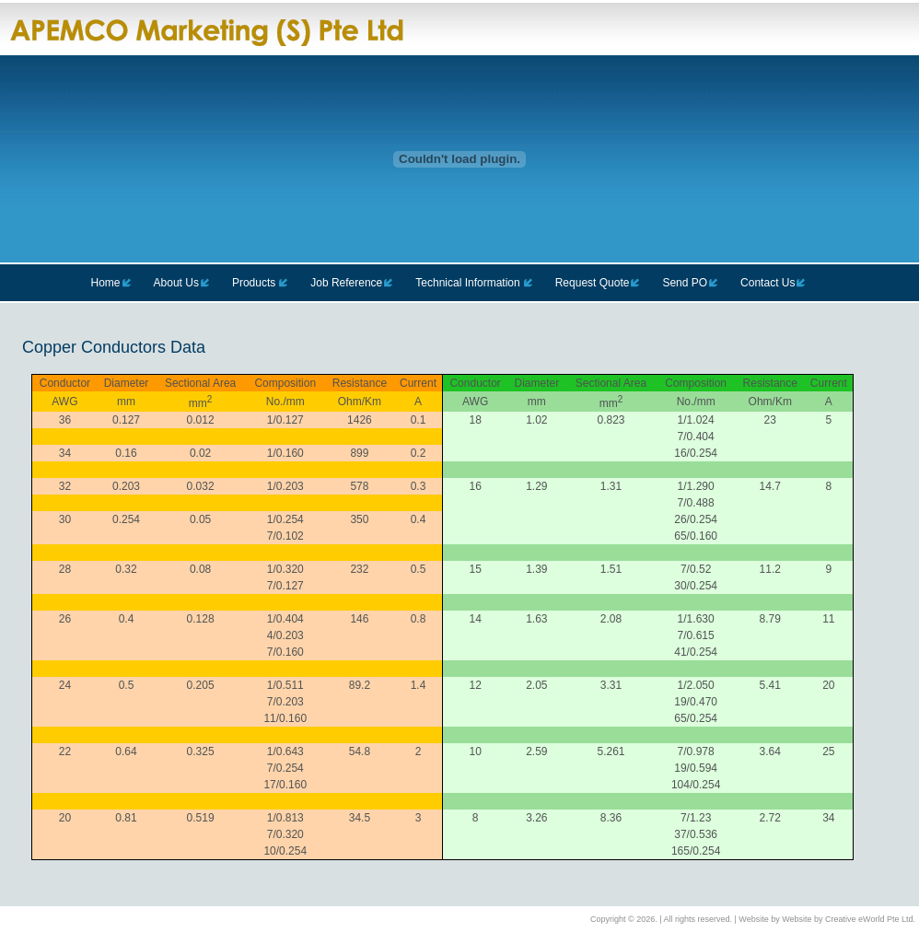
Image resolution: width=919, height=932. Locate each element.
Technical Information (467, 282)
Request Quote (592, 282)
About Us (176, 282)
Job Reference (346, 282)
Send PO (684, 282)
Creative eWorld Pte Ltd (869, 919)
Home (106, 282)
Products (253, 282)
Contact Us (767, 282)
